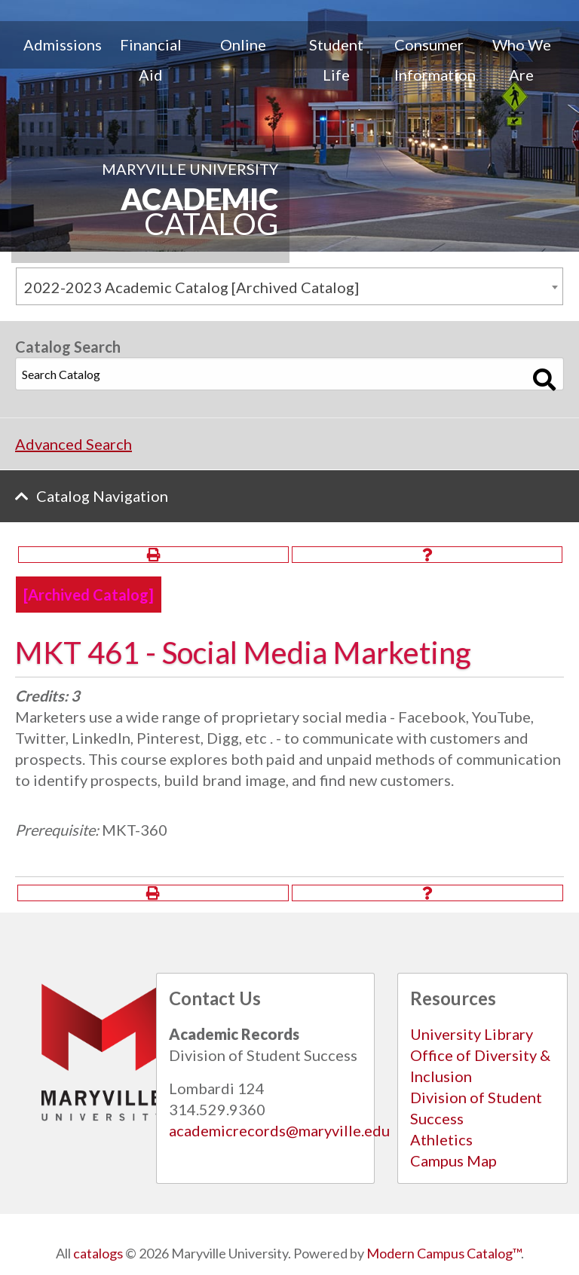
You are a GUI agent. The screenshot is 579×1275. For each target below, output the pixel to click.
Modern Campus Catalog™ (443, 1253)
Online (243, 44)
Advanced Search (73, 444)
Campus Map (453, 1160)
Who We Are (521, 59)
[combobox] (289, 286)
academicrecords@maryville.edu (279, 1130)
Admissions (62, 44)
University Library (471, 1034)
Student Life (336, 59)
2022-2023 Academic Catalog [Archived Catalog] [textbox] (191, 287)
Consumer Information (434, 59)
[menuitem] (57, 59)
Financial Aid (151, 59)
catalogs (98, 1253)
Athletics (441, 1139)
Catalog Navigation (102, 496)
